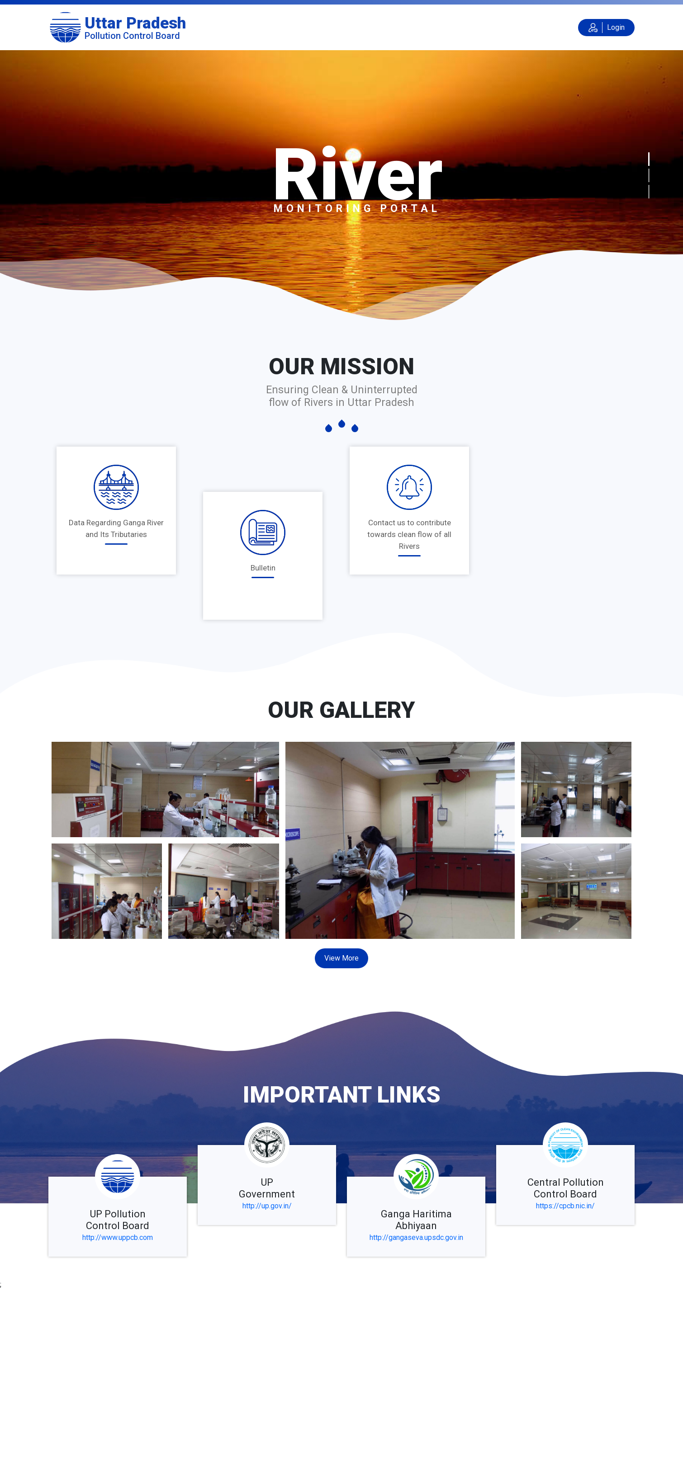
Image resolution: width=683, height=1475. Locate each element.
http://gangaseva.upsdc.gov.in (416, 1237)
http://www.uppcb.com (117, 1237)
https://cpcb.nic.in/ (565, 1206)
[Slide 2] (649, 175)
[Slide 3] (649, 191)
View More (341, 958)
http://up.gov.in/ (267, 1206)
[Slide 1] (649, 159)
